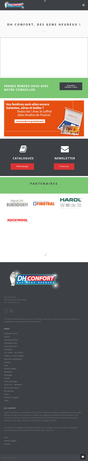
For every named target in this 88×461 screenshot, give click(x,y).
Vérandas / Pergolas (11, 397)
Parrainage (8, 375)
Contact (7, 337)
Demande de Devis (11, 340)
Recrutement (9, 391)
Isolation (7, 362)
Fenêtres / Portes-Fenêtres (14, 356)
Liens (6, 365)
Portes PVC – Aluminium (13, 385)
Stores (6, 394)
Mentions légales (10, 369)
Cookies (7, 444)
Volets (6, 401)
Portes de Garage (10, 381)
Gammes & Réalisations (13, 359)
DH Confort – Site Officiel (13, 353)
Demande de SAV (10, 346)
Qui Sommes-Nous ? (11, 388)
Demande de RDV (10, 343)
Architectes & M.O (11, 333)
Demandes (8, 349)
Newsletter (8, 372)
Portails (7, 378)
